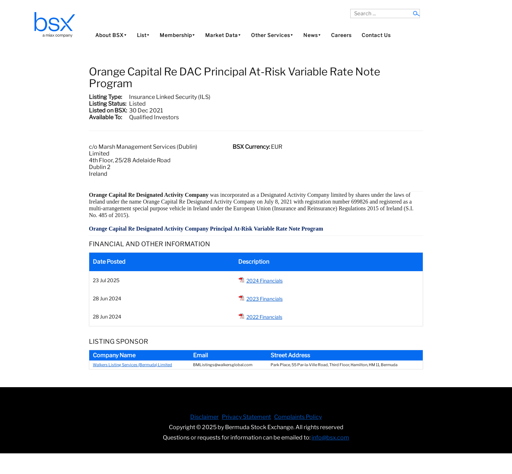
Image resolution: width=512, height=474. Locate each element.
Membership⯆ (177, 35)
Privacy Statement (246, 417)
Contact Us (376, 35)
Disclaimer (204, 417)
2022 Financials (264, 317)
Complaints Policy (298, 417)
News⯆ (312, 35)
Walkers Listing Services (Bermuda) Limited (132, 364)
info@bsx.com (330, 437)
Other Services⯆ (272, 35)
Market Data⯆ (223, 35)
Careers (341, 35)
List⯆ (143, 35)
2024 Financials (264, 281)
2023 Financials (264, 299)
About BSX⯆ (111, 35)
